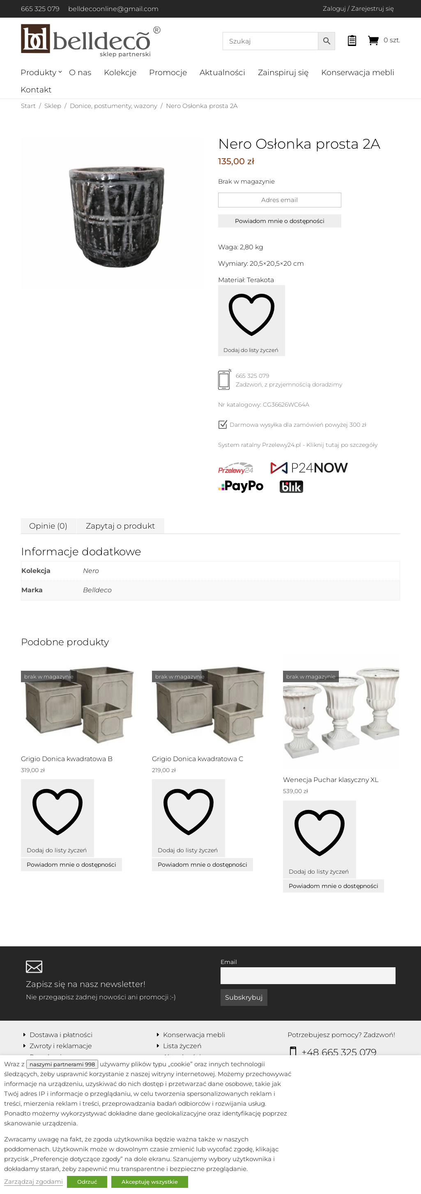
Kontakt (36, 89)
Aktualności (222, 72)
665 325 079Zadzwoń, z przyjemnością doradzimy (280, 383)
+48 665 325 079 (339, 1052)
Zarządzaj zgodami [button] (33, 1181)
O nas (80, 72)
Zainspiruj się (283, 72)
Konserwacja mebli (357, 72)
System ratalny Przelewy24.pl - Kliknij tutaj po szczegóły (297, 445)
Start (28, 106)
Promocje (168, 72)
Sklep (52, 106)
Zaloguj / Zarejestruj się (358, 8)
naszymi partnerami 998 (62, 1064)
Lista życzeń (182, 1046)
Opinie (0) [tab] (48, 526)
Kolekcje (120, 72)
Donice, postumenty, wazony (113, 106)
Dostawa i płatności (61, 1035)
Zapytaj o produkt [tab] (120, 526)
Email (229, 962)
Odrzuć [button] (87, 1181)
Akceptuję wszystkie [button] (150, 1181)
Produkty (38, 72)
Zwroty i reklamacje (61, 1046)
